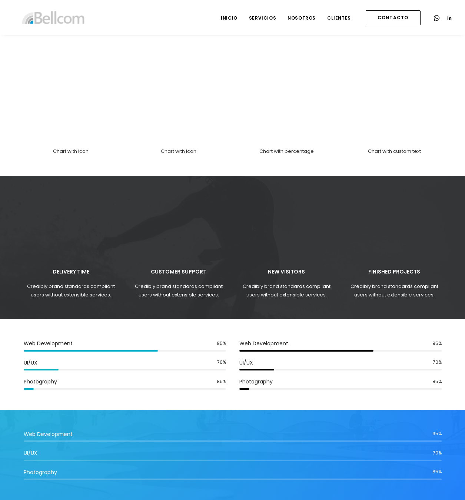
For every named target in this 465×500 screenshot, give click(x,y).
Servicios (262, 18)
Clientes (339, 18)
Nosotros (302, 18)
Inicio (229, 18)
